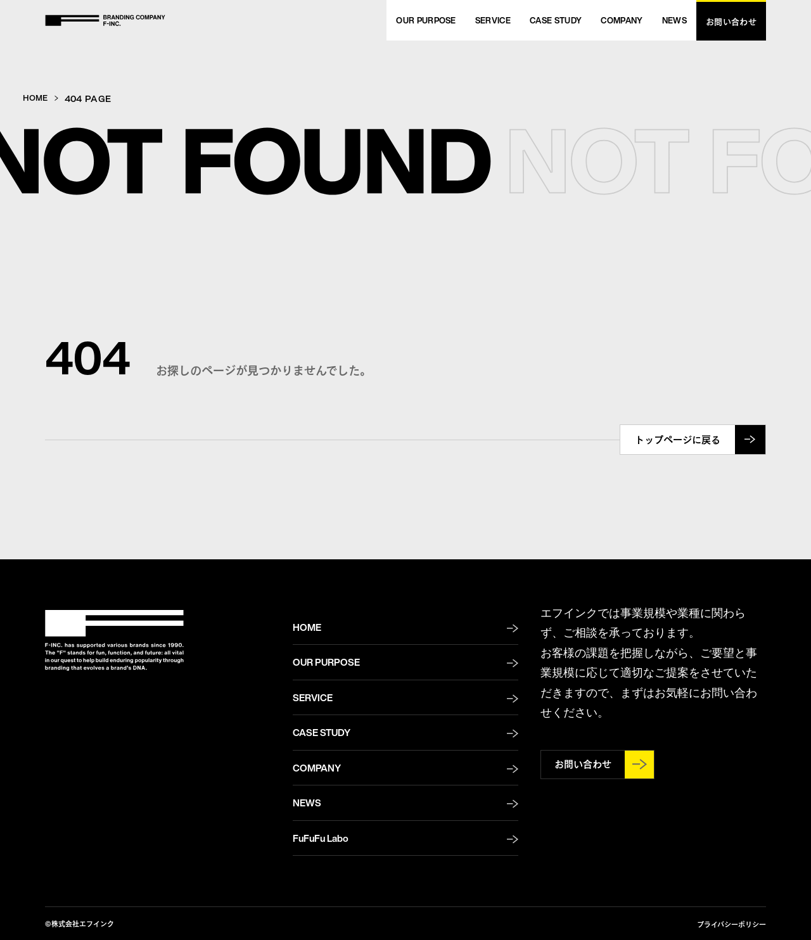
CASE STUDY (321, 732)
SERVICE (313, 697)
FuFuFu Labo (320, 838)
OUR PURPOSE (326, 662)
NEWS (307, 803)
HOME (37, 98)
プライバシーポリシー (731, 923)
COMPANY (317, 768)
